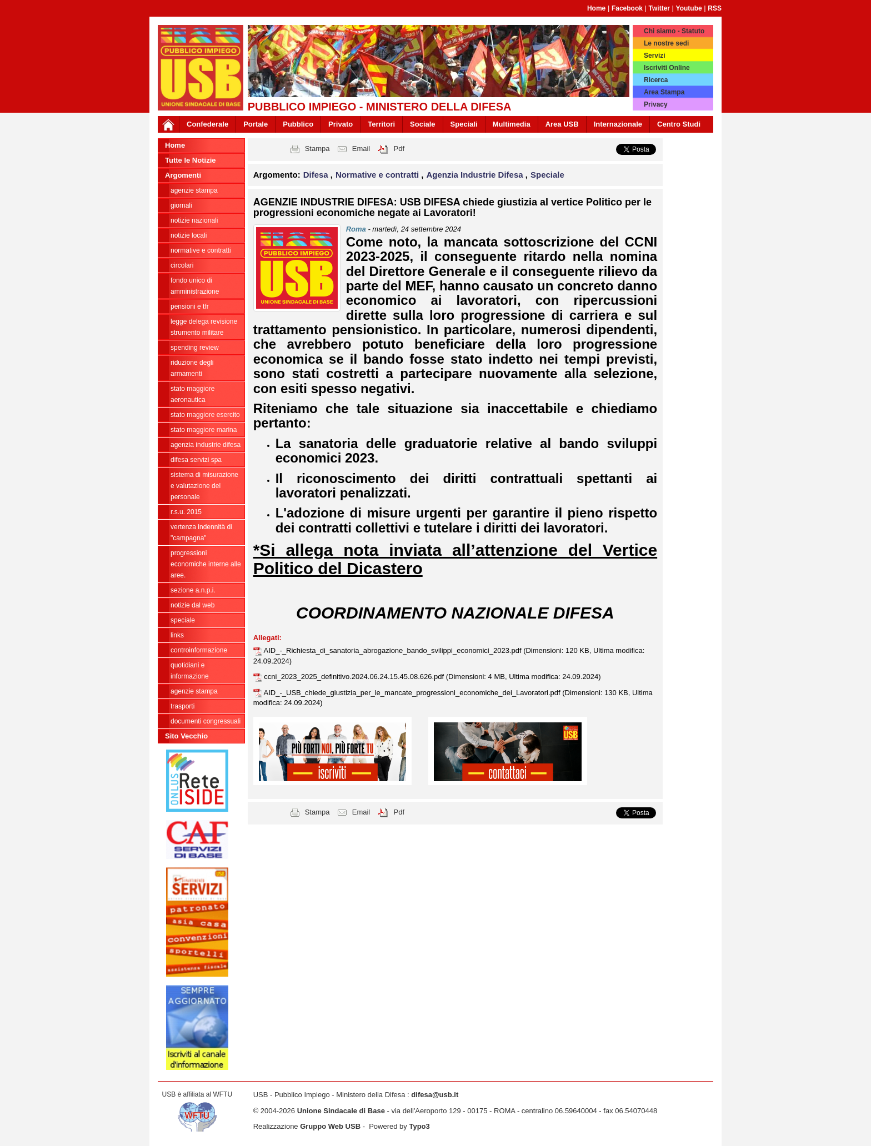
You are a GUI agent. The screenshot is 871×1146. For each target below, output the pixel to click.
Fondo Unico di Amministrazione (195, 286)
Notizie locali (189, 235)
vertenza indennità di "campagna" (201, 532)
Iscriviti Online (667, 68)
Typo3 (419, 1126)
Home (596, 8)
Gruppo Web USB (330, 1126)
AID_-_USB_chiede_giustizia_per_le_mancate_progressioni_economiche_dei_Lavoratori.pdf (413, 692)
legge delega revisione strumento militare (204, 327)
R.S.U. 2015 (186, 512)
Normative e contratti (201, 250)
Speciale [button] (547, 174)
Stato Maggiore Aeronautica (192, 394)
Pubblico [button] (298, 124)
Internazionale (618, 124)
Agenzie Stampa (194, 691)
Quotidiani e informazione (190, 670)
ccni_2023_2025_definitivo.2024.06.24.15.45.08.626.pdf (354, 676)
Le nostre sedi (666, 43)
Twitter (659, 8)
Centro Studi (678, 124)
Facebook (627, 8)
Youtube (689, 8)
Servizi (654, 55)
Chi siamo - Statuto (674, 31)
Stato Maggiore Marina (204, 430)
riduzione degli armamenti (192, 368)
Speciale (183, 620)
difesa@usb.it (434, 1094)
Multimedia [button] (511, 124)
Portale (255, 124)
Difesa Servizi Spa (196, 460)
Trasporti (182, 706)
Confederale (207, 124)
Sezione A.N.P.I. (193, 590)
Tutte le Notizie (190, 160)
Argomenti (183, 175)
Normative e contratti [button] (378, 174)
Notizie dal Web (192, 605)
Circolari (182, 265)
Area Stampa (664, 92)
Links (177, 635)
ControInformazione (199, 650)
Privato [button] (340, 124)
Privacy (656, 104)
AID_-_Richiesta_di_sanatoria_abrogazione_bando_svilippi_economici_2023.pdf (394, 650)
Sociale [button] (423, 124)
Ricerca (656, 80)
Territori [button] (381, 124)
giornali (181, 205)
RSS (715, 8)
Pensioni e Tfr (190, 306)
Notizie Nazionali (194, 220)
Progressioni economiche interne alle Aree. (206, 564)
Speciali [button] (464, 124)
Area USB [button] (562, 124)
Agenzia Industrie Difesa (206, 445)
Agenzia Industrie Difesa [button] (475, 174)
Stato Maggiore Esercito (205, 415)
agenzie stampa (194, 190)
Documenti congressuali (206, 721)
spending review (195, 347)
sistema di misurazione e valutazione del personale (204, 486)
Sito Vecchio (186, 736)
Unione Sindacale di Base (341, 1111)
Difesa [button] (317, 174)
